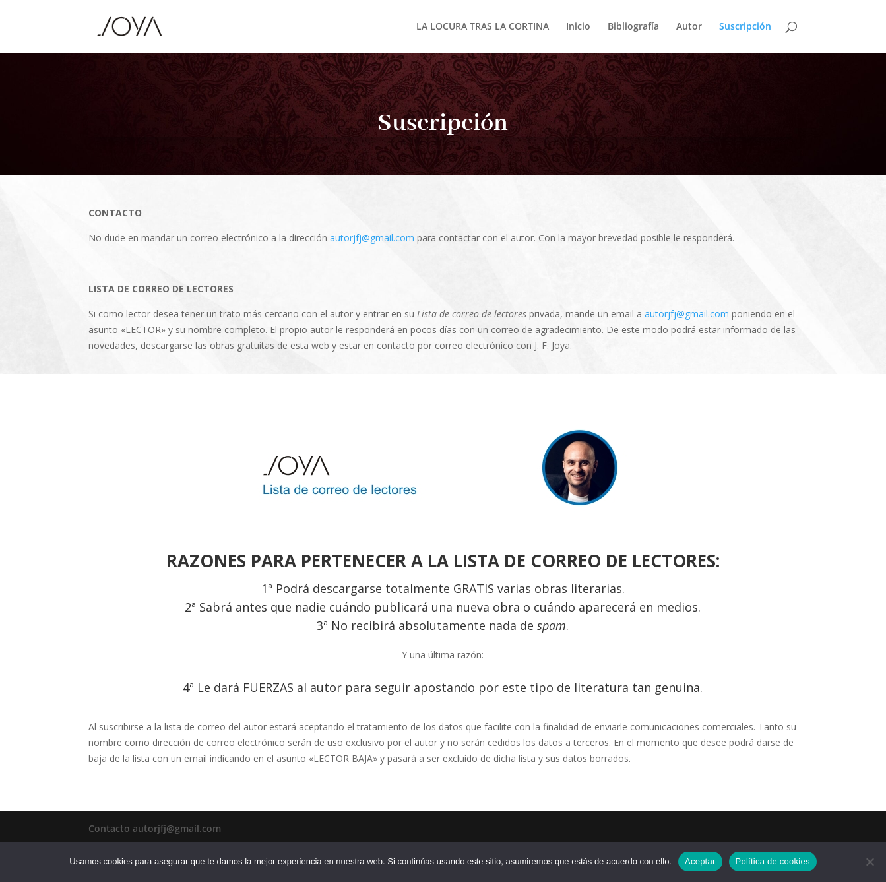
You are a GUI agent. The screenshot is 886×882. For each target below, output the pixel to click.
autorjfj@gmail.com (372, 238)
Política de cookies (773, 861)
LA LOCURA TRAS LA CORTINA (482, 27)
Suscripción (745, 27)
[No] (869, 861)
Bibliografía (633, 27)
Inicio (578, 27)
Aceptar (700, 861)
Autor (689, 27)
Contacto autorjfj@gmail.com (154, 828)
